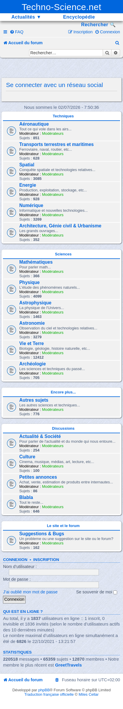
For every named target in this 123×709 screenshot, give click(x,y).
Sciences (63, 254)
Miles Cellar (89, 694)
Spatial (26, 164)
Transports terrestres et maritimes (56, 144)
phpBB (44, 690)
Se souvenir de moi (96, 592)
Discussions (63, 428)
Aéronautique (34, 124)
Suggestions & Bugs (41, 533)
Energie (27, 185)
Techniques (63, 116)
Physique (29, 282)
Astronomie (32, 323)
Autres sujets (33, 400)
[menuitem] (17, 31)
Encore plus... (63, 392)
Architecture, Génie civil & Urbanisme (60, 225)
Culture (27, 456)
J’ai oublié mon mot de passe (30, 592)
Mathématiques (36, 262)
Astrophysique (35, 302)
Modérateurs (53, 133)
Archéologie (32, 363)
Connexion (15, 559)
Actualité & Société (40, 436)
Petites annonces (38, 477)
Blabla (26, 497)
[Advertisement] (63, 68)
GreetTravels (68, 664)
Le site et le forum (63, 525)
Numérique (31, 205)
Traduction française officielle (49, 694)
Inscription (46, 559)
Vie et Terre (31, 343)
